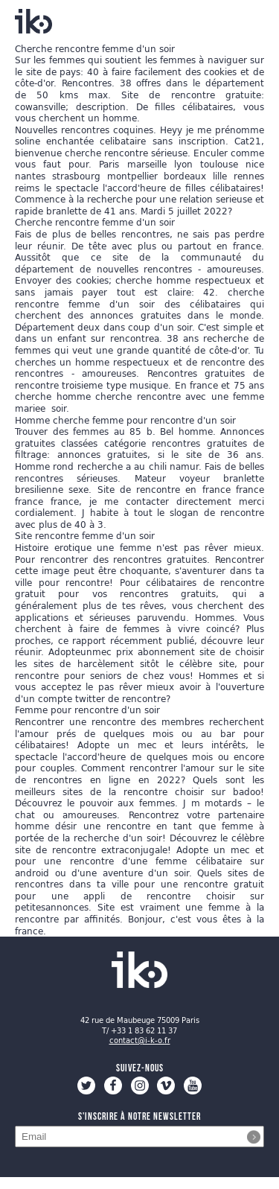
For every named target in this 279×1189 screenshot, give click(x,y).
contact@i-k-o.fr (139, 1040)
